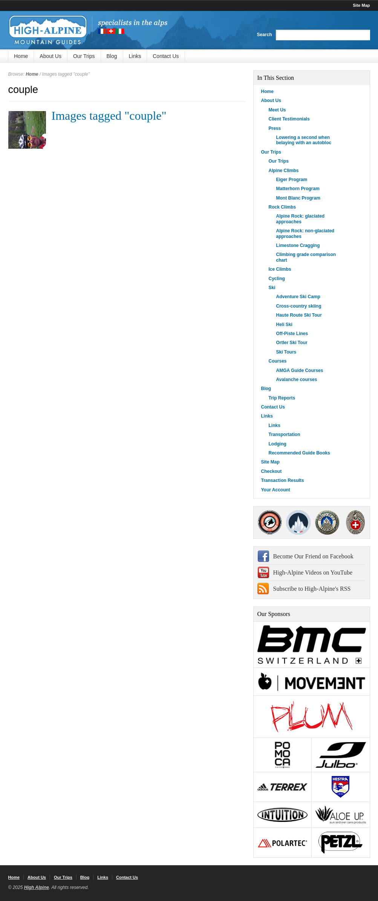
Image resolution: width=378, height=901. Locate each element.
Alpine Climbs (284, 170)
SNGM (299, 522)
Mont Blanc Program (298, 198)
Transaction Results (282, 480)
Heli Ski (284, 324)
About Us (50, 56)
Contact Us (166, 56)
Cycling (277, 278)
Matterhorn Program (298, 188)
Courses (278, 361)
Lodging (277, 444)
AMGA (270, 522)
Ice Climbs (280, 269)
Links (135, 56)
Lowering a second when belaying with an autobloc (304, 140)
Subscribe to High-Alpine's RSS (312, 588)
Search (264, 34)
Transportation (284, 434)
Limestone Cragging (298, 245)
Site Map (361, 5)
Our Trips (84, 56)
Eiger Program (292, 179)
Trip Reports (282, 398)
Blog (112, 56)
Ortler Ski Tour (292, 342)
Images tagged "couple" (109, 115)
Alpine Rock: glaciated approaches (300, 218)
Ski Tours (286, 352)
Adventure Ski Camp (298, 296)
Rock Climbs (282, 207)
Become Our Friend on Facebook (313, 556)
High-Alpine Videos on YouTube (313, 572)
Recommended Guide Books (299, 453)
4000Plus (355, 522)
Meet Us (277, 110)
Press (275, 128)
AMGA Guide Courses (299, 370)
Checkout (271, 471)
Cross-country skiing (298, 306)
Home (21, 56)
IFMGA (327, 522)
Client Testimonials (289, 119)
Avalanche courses (296, 379)
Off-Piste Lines (292, 333)
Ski (272, 287)
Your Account (275, 489)
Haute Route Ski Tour (299, 315)
